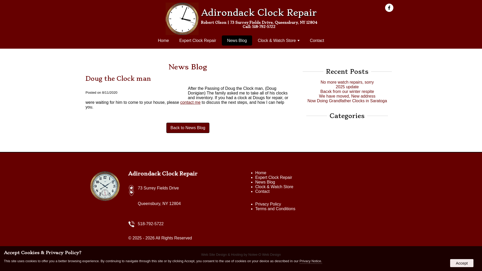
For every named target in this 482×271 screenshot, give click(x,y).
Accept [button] (462, 263)
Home (163, 40)
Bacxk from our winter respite (347, 91)
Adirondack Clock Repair (162, 174)
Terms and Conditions (275, 209)
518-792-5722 (263, 27)
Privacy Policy (268, 204)
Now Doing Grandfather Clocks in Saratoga (347, 101)
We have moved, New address (347, 96)
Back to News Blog (188, 128)
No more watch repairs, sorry (347, 82)
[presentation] (390, 8)
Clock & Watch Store (279, 40)
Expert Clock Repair (197, 40)
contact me (190, 102)
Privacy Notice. (311, 261)
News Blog (237, 40)
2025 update (347, 87)
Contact (317, 40)
